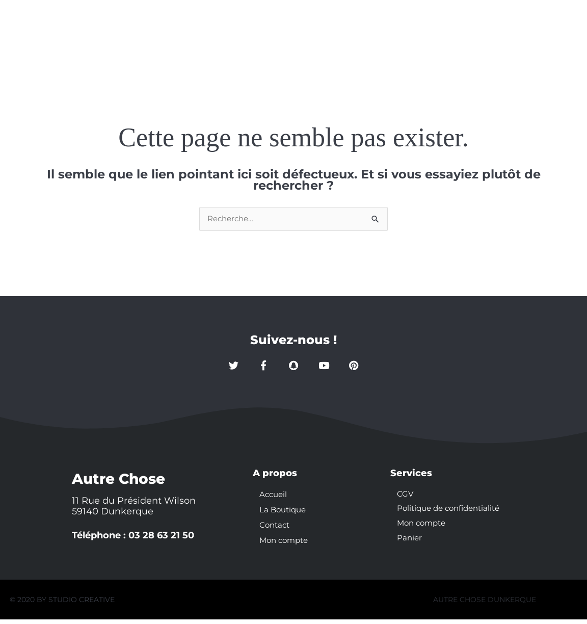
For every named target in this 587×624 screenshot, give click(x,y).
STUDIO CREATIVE (81, 604)
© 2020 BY (29, 604)
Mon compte (452, 27)
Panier (410, 545)
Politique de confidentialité (452, 514)
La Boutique (311, 27)
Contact (381, 27)
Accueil (244, 27)
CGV (405, 499)
